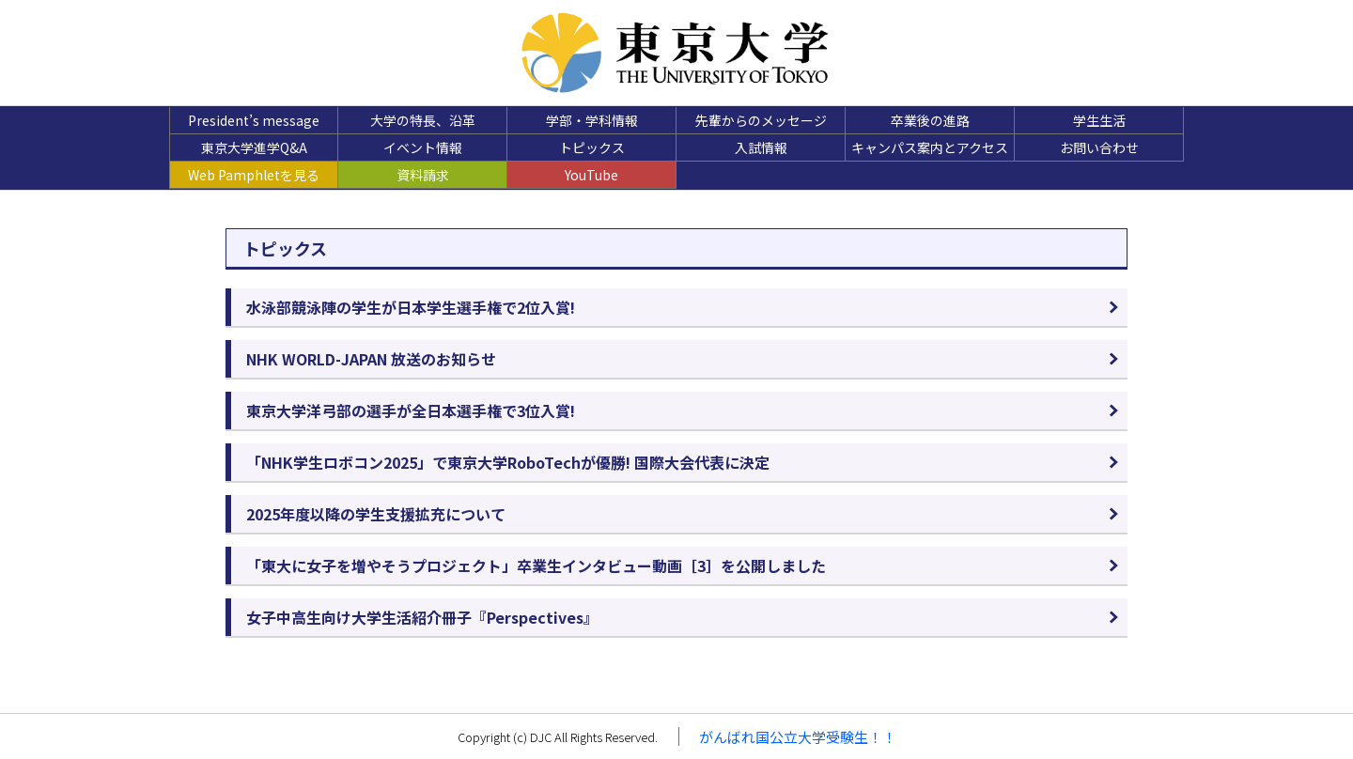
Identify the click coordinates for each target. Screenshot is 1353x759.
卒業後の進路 (930, 120)
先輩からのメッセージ (761, 120)
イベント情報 (422, 147)
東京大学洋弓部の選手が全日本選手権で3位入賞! (410, 410)
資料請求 (423, 174)
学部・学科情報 (592, 120)
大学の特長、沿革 (422, 120)
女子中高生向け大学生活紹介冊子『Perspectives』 (422, 617)
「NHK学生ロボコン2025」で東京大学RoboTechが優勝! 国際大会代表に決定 (508, 462)
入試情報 (761, 147)
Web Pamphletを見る (253, 174)
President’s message (253, 120)
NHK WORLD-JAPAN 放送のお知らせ (371, 359)
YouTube (591, 174)
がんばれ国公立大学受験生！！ (797, 737)
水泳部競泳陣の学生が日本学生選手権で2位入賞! (410, 307)
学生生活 (1099, 120)
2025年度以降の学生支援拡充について (375, 514)
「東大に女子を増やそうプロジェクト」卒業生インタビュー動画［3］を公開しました (536, 565)
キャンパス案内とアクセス (929, 147)
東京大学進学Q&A (254, 147)
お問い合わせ (1099, 147)
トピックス (592, 147)
